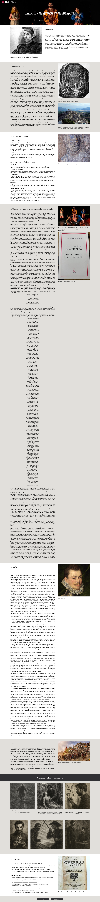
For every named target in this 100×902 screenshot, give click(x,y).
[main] (50, 12)
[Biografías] (57, 899)
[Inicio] (43, 899)
